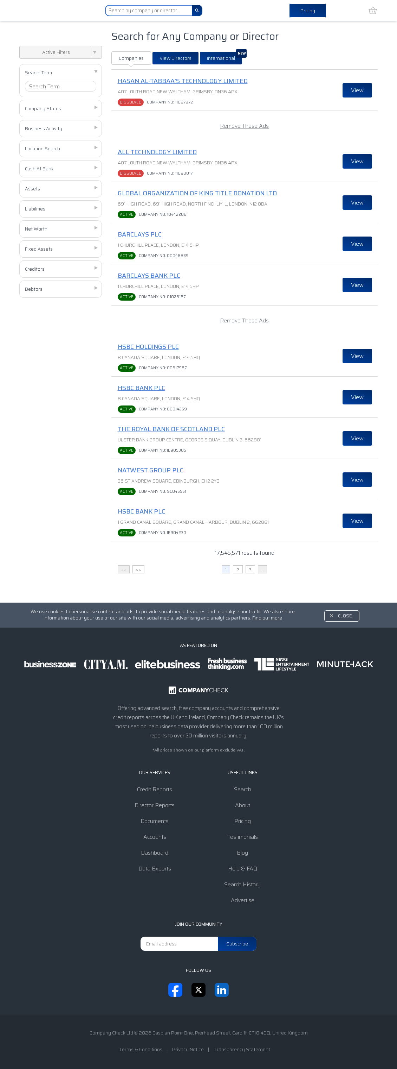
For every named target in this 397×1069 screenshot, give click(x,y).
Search (242, 789)
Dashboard (154, 852)
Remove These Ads (244, 125)
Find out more (267, 618)
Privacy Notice (188, 1049)
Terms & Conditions (140, 1049)
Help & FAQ (242, 868)
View (357, 90)
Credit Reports (154, 789)
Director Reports (155, 805)
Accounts (154, 836)
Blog (242, 852)
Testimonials (242, 836)
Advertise (242, 900)
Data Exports (154, 868)
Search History (242, 884)
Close (345, 616)
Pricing (307, 10)
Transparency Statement (242, 1049)
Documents (155, 821)
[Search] (197, 10)
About (242, 805)
